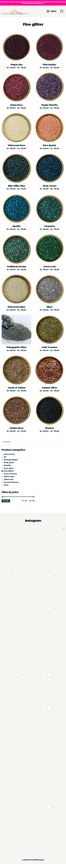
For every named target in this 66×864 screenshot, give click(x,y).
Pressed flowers (11, 482)
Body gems (9, 462)
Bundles (7, 465)
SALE (6, 485)
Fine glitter (9, 471)
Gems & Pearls (10, 474)
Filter (6, 501)
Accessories (9, 454)
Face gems (9, 468)
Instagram (33, 520)
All (5, 457)
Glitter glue (9, 477)
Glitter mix (8, 479)
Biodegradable (11, 460)
